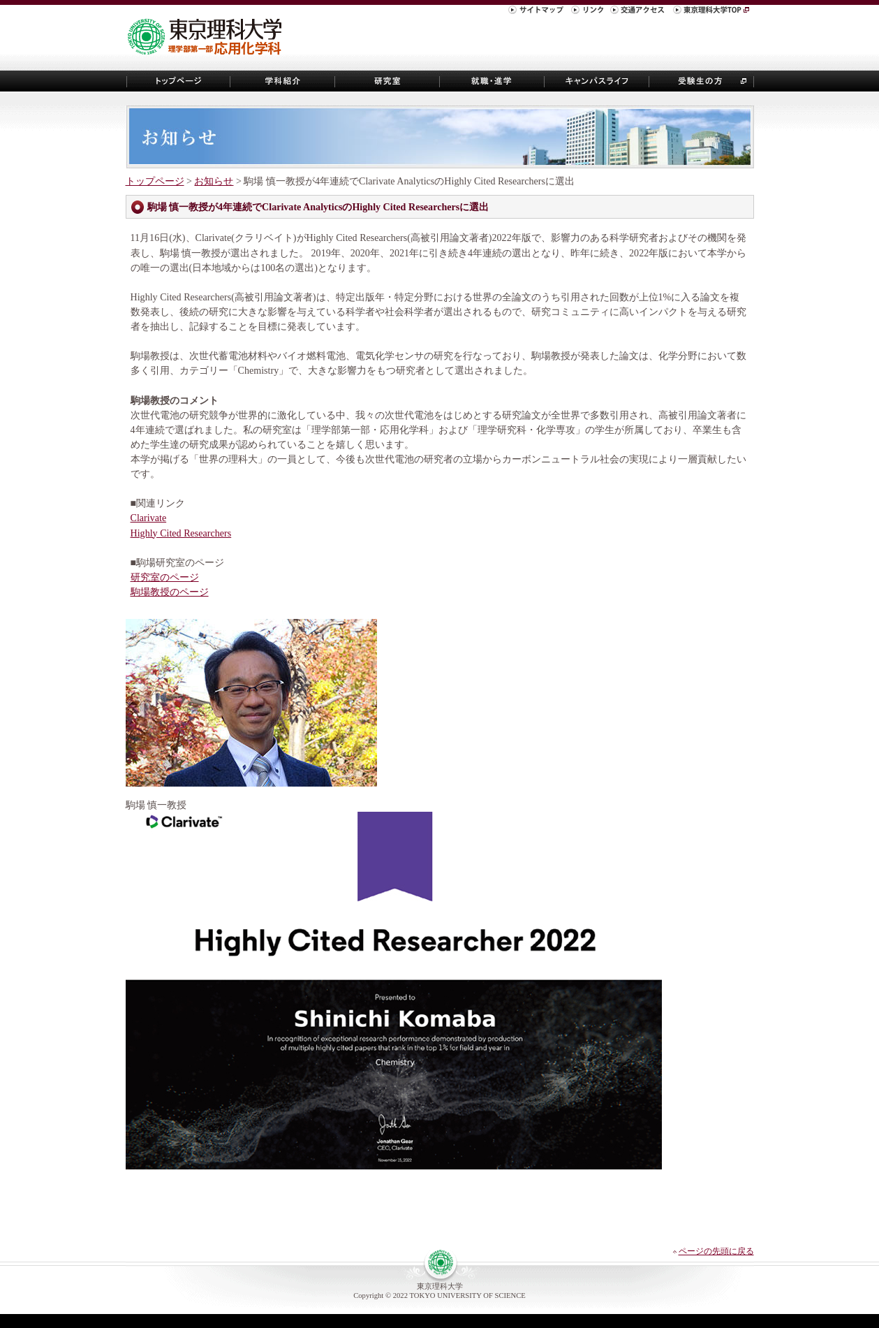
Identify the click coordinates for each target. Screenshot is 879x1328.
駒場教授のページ (170, 591)
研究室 (387, 81)
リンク (588, 11)
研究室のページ (165, 577)
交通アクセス (639, 11)
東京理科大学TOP (712, 11)
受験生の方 (701, 81)
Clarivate (149, 517)
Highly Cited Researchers (181, 533)
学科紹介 (282, 81)
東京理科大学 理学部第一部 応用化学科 (210, 38)
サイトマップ (537, 11)
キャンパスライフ (597, 81)
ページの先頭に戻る (716, 1251)
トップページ (178, 81)
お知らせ (213, 181)
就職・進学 (492, 81)
